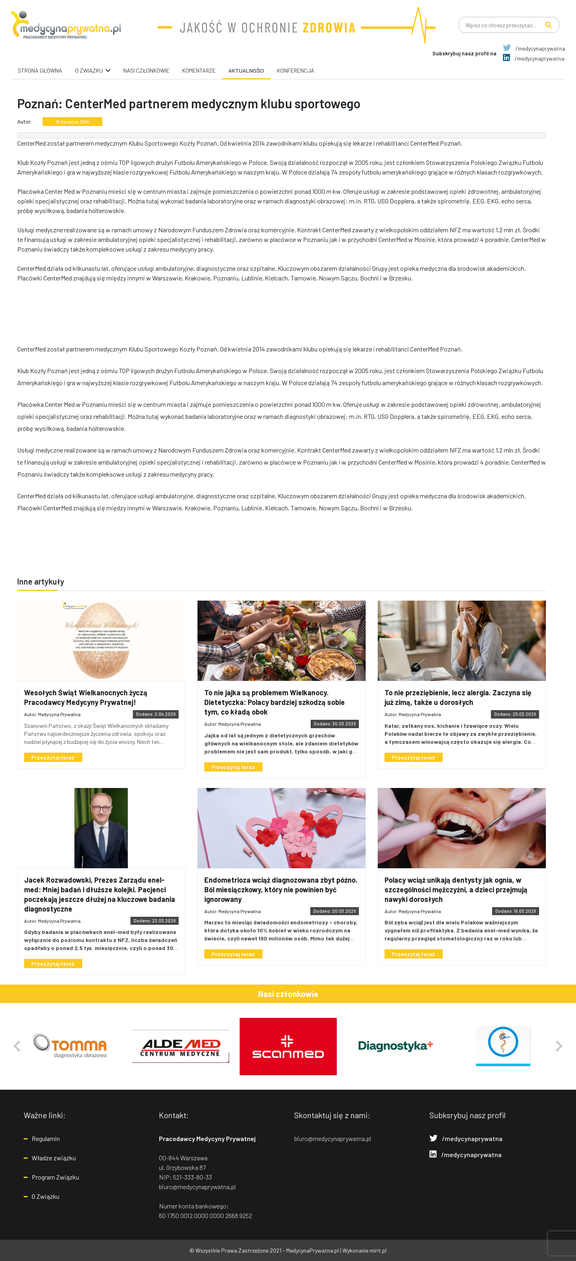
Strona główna (40, 70)
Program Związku (55, 1177)
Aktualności (246, 70)
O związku (89, 70)
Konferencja (295, 70)
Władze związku (54, 1158)
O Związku (45, 1196)
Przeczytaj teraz (55, 757)
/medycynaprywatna (534, 48)
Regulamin (46, 1138)
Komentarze (199, 70)
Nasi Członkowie (146, 70)
